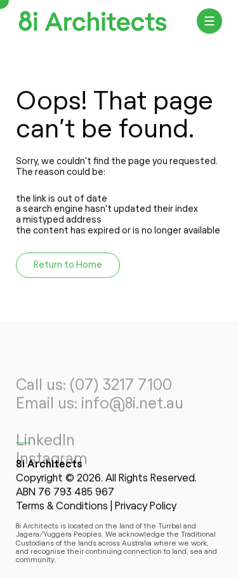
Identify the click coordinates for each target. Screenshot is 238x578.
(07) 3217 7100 (121, 393)
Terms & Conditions (62, 507)
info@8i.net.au (132, 411)
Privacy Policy (145, 507)
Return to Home (68, 265)
